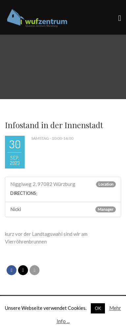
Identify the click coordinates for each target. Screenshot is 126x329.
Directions (23, 193)
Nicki (15, 209)
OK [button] (98, 308)
